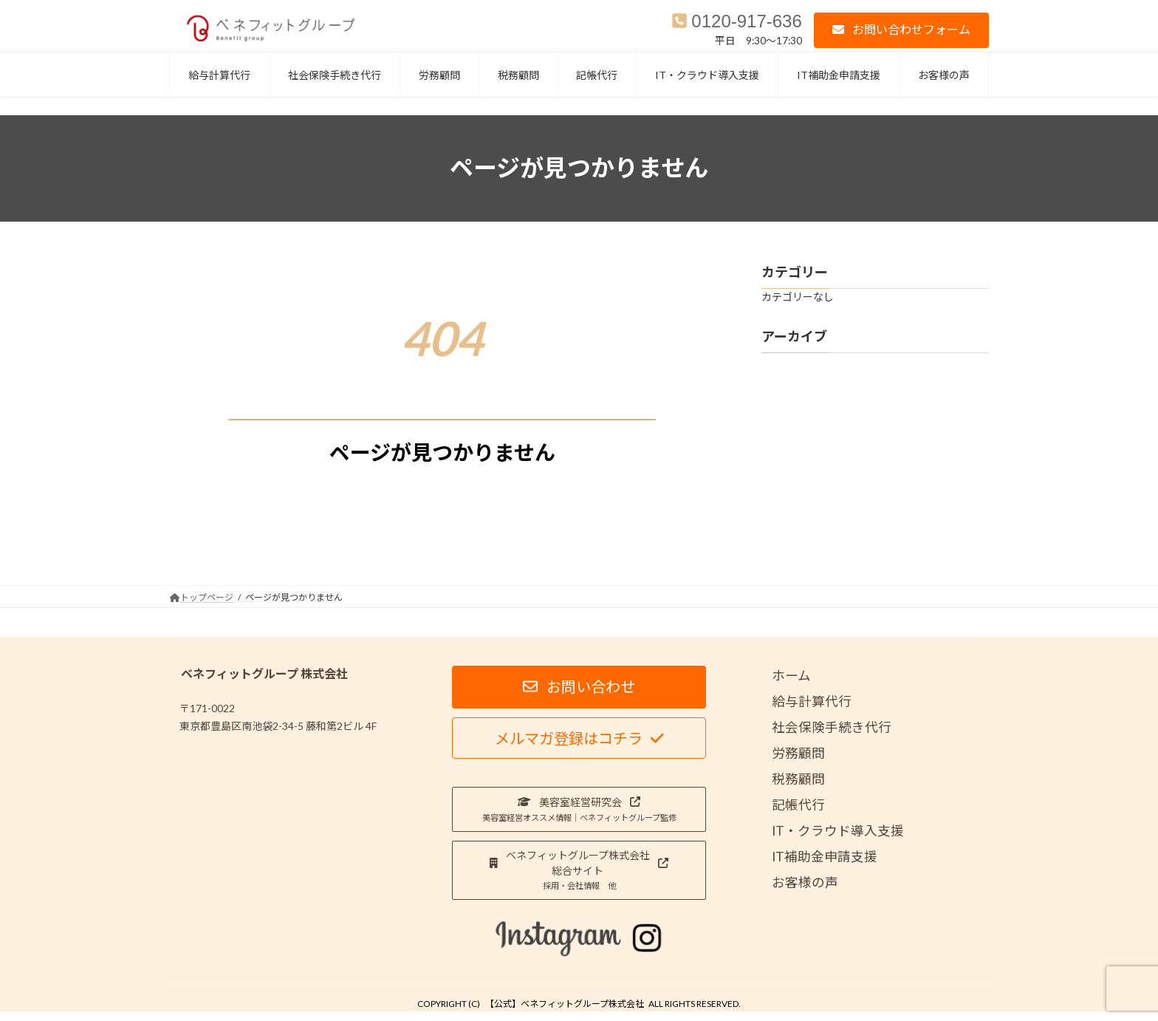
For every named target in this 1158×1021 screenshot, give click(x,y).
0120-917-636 (746, 21)
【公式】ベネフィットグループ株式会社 (564, 1003)
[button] (901, 30)
